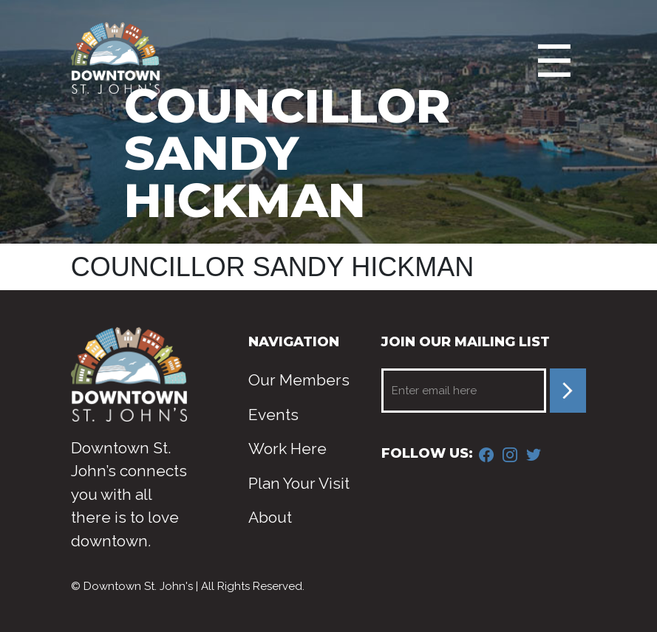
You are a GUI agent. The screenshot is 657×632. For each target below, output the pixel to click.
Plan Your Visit (299, 483)
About (270, 517)
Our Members (299, 380)
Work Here (287, 448)
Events (273, 414)
